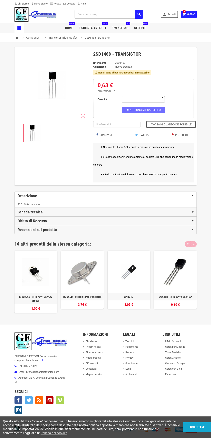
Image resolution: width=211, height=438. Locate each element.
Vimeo (60, 400)
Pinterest (180, 134)
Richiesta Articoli (93, 26)
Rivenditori (121, 26)
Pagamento (131, 346)
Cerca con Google (175, 363)
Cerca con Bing (173, 368)
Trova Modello (173, 352)
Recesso (130, 352)
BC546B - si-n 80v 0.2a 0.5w (175, 296)
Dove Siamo (39, 3)
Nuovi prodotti (93, 357)
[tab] (106, 195)
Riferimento (99, 62)
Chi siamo (91, 341)
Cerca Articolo (173, 357)
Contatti (69, 3)
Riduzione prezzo (95, 352)
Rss (39, 400)
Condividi (104, 134)
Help (82, 3)
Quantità (102, 99)
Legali (128, 368)
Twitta (142, 134)
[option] (36, 282)
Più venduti (92, 363)
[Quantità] (141, 99)
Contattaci (91, 368)
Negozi (55, 3)
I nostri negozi (93, 346)
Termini (129, 341)
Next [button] (194, 244)
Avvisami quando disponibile (171, 124)
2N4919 (128, 296)
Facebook (18, 400)
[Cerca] (108, 14)
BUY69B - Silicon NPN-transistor (82, 296)
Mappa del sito (94, 374)
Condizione (99, 66)
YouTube (49, 400)
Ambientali (131, 374)
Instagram (18, 410)
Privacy (129, 357)
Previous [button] (188, 244)
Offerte (141, 26)
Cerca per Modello (175, 346)
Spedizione (131, 363)
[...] (41, 360)
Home (70, 26)
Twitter (29, 400)
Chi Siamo (21, 3)
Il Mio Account (173, 341)
